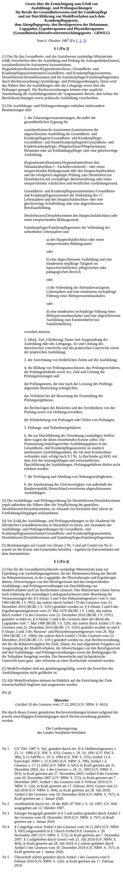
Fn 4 (5, 827)
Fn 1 (5, 749)
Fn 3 (5, 813)
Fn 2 (5, 804)
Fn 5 (5, 857)
